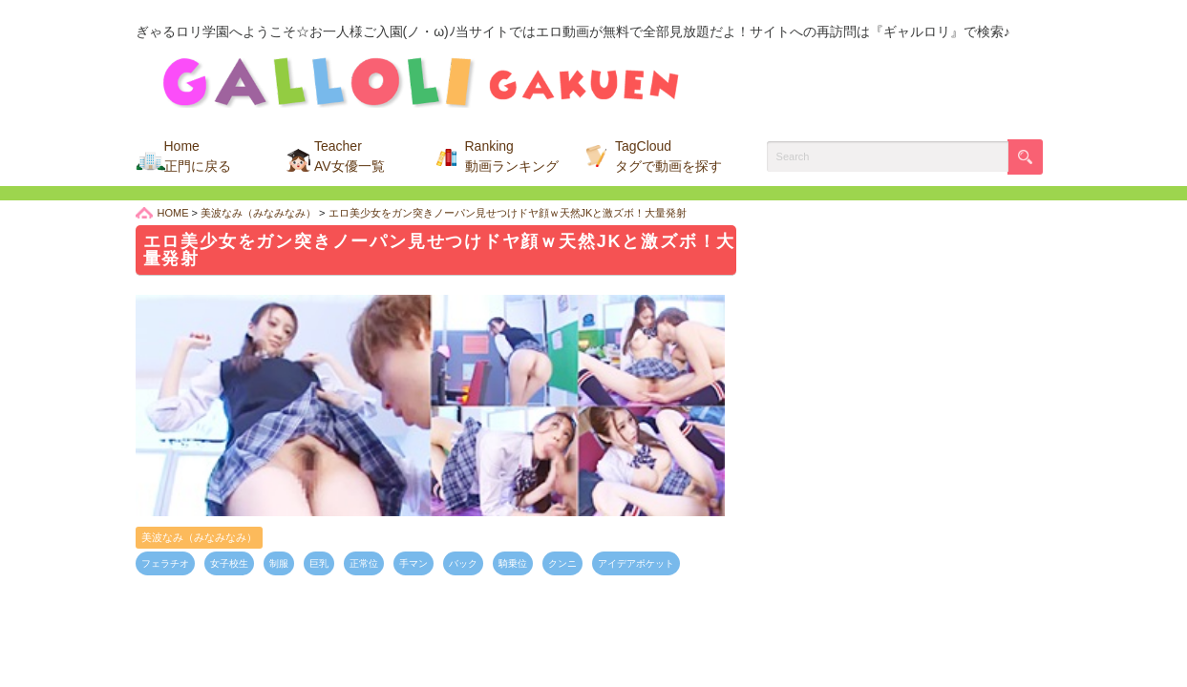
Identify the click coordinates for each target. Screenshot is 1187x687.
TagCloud (668, 156)
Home (197, 156)
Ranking (512, 156)
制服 (278, 563)
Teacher (349, 156)
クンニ (562, 563)
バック (463, 563)
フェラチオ (165, 563)
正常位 (364, 563)
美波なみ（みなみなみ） (199, 537)
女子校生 (229, 563)
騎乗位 (512, 563)
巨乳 (319, 563)
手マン (413, 563)
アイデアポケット (636, 563)
